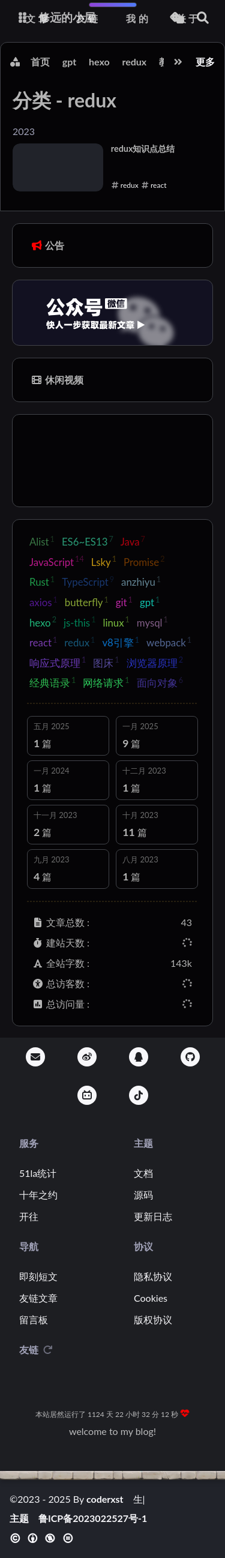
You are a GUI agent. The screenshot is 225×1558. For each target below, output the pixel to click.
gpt (69, 61)
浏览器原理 (155, 662)
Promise (144, 561)
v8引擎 (120, 642)
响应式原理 (57, 662)
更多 (205, 61)
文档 (143, 1173)
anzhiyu (141, 581)
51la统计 (37, 1173)
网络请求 (106, 682)
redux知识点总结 (143, 148)
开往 (28, 1216)
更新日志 (153, 1216)
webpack (168, 642)
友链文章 (38, 1298)
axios (43, 602)
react (43, 642)
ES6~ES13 (87, 541)
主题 (19, 1518)
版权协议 (153, 1319)
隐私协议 (153, 1276)
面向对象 (160, 682)
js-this (80, 621)
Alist (42, 541)
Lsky (103, 561)
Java (133, 541)
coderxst (105, 1499)
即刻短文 (38, 1276)
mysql (152, 621)
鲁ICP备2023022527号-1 (92, 1518)
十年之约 (38, 1194)
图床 (106, 662)
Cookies (150, 1298)
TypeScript (88, 581)
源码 (143, 1194)
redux (134, 61)
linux (116, 621)
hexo (99, 61)
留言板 (33, 1319)
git (124, 602)
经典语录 (52, 682)
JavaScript (56, 561)
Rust (42, 581)
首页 (40, 61)
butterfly (87, 602)
